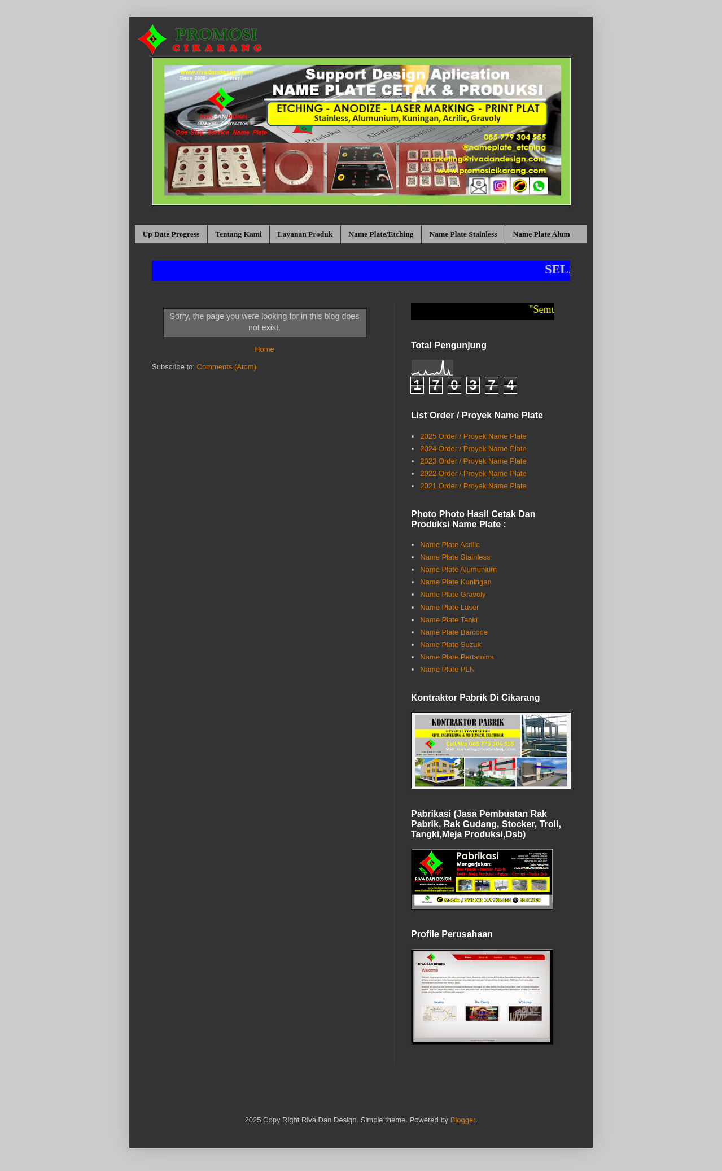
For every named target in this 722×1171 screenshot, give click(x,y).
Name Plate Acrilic (449, 544)
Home (264, 349)
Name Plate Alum (541, 234)
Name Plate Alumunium (458, 569)
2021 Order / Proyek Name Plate (473, 486)
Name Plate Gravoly (452, 594)
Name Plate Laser (449, 607)
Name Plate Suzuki (451, 644)
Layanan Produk (305, 234)
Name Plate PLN (447, 669)
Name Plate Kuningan (455, 582)
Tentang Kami (238, 234)
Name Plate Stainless (463, 234)
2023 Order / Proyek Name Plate (473, 461)
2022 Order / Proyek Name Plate (473, 473)
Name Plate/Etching (380, 234)
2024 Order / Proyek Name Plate (473, 448)
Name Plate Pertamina (457, 657)
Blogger (462, 1120)
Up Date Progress (171, 234)
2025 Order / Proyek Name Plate (473, 436)
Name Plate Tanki (449, 619)
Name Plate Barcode (454, 632)
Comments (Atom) (226, 366)
